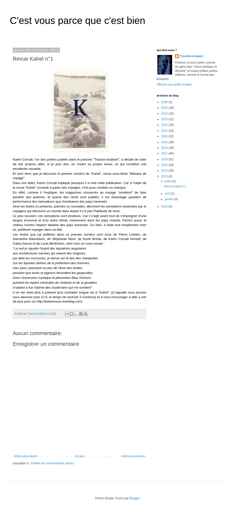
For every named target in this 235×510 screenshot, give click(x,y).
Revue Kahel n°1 (175, 186)
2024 (165, 113)
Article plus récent (25, 456)
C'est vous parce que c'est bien (77, 20)
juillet (168, 181)
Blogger (134, 498)
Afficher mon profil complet (174, 84)
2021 (165, 130)
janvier (169, 199)
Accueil (79, 456)
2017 (165, 153)
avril (168, 193)
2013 (165, 176)
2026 (165, 102)
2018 (165, 148)
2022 (165, 125)
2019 (165, 142)
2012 (165, 206)
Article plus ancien (133, 456)
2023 (165, 119)
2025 (165, 107)
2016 (165, 159)
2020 (165, 136)
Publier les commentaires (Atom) (52, 463)
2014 (165, 170)
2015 (165, 165)
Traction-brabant (191, 56)
